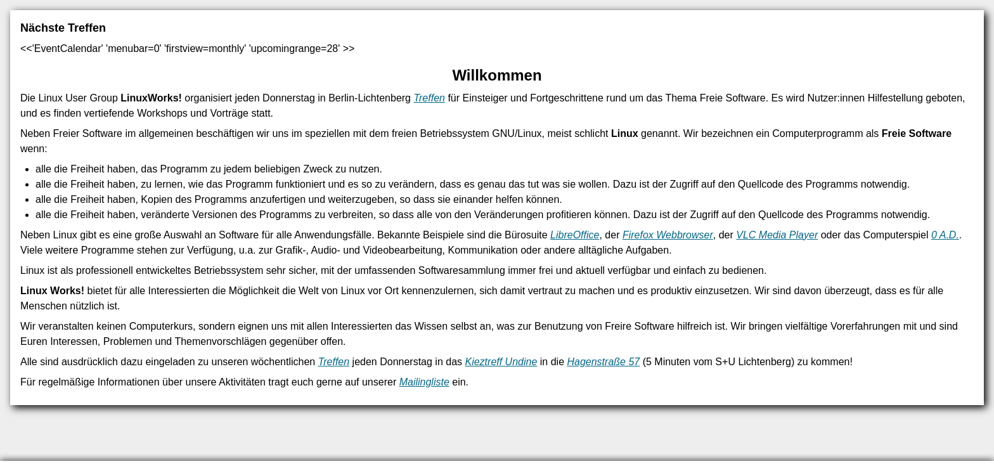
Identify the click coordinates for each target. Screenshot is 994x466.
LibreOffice (574, 235)
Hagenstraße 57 (603, 361)
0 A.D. (945, 235)
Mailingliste (424, 382)
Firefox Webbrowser (668, 235)
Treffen (429, 98)
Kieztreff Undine (501, 361)
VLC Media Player (777, 235)
